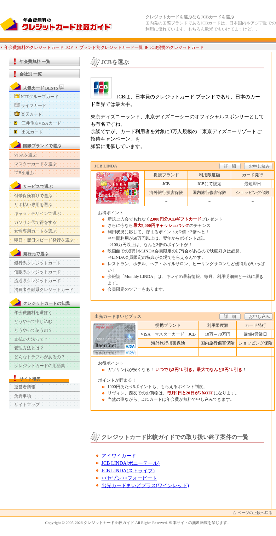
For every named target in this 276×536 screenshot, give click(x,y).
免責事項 (22, 395)
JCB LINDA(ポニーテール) (131, 463)
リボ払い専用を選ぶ (33, 204)
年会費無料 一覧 (34, 61)
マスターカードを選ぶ (35, 163)
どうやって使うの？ (33, 330)
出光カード (28, 132)
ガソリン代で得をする (35, 222)
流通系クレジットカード (37, 280)
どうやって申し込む (33, 321)
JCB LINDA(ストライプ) (128, 470)
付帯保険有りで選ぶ (33, 195)
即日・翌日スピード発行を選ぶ (44, 240)
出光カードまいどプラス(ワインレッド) (145, 485)
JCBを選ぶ (24, 172)
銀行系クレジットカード (37, 263)
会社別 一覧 (30, 74)
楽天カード (28, 114)
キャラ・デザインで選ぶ (37, 213)
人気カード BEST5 (43, 88)
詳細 (232, 166)
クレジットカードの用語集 (39, 365)
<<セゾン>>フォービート (129, 478)
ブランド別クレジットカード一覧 (111, 47)
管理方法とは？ (29, 348)
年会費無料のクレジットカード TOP (38, 47)
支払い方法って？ (31, 339)
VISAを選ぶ (25, 155)
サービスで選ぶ (38, 186)
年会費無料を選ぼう (33, 312)
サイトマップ (27, 404)
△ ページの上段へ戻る (252, 513)
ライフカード (30, 105)
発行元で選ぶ (35, 253)
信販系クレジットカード (37, 271)
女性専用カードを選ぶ (35, 231)
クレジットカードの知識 (46, 303)
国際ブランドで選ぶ (42, 145)
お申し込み (259, 166)
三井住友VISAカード (37, 123)
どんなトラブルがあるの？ (39, 356)
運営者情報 (24, 386)
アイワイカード (119, 455)
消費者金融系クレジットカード (44, 289)
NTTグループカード (36, 96)
